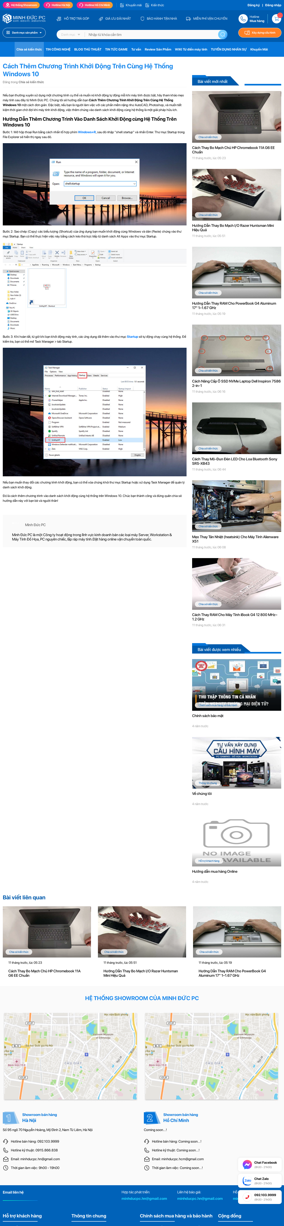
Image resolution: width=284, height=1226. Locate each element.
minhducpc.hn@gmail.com (144, 1198)
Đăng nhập (273, 5)
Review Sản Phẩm (158, 49)
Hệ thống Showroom (21, 5)
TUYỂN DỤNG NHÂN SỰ (229, 49)
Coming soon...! (155, 1130)
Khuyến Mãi (259, 49)
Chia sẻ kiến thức (29, 49)
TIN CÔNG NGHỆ (58, 49)
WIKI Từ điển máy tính (191, 49)
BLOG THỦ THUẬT (87, 49)
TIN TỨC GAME (116, 49)
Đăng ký (254, 5)
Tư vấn (136, 49)
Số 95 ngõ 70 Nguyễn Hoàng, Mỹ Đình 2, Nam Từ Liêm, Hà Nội (48, 1130)
